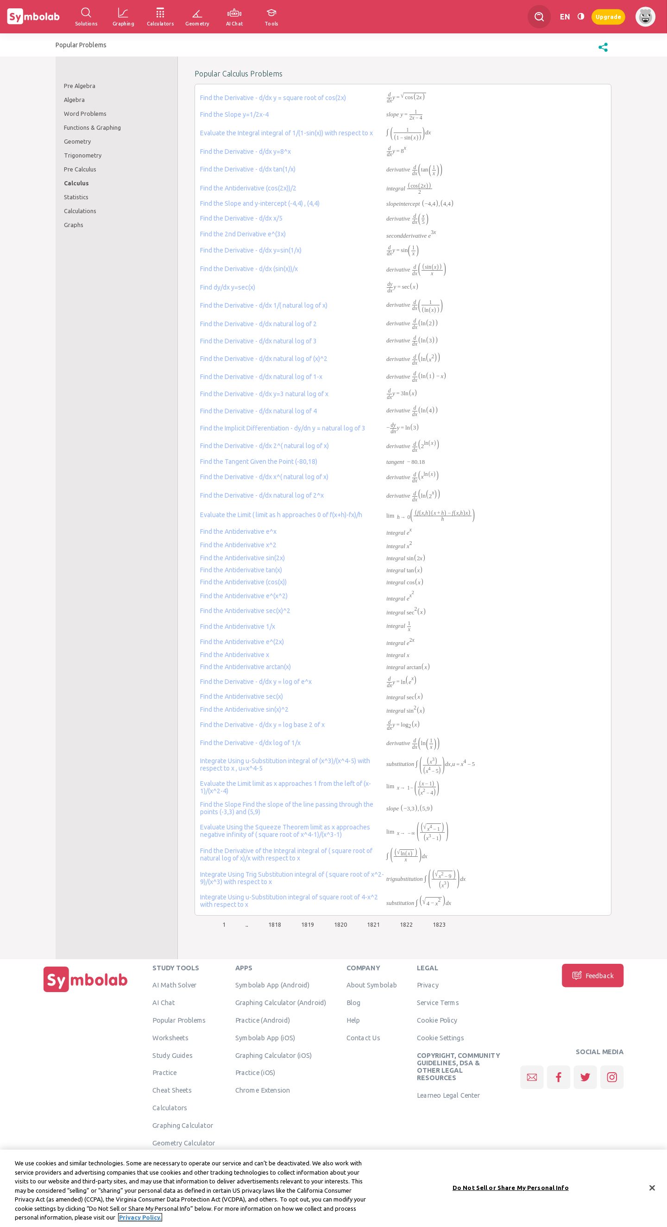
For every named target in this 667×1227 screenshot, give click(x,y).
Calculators (169, 1107)
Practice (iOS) (255, 1072)
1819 (307, 924)
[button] (603, 52)
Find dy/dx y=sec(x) (227, 287)
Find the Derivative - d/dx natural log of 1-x (261, 376)
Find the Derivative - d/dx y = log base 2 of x (262, 724)
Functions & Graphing (92, 127)
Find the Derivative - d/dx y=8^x (245, 151)
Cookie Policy (437, 1020)
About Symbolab (371, 984)
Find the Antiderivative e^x (238, 531)
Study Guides (172, 1055)
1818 (274, 924)
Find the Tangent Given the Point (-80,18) (258, 461)
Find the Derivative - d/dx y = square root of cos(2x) (273, 97)
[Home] (86, 992)
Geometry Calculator (183, 1142)
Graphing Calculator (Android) (281, 1002)
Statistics (76, 197)
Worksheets (170, 1037)
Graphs (73, 224)
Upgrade (608, 16)
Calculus (76, 183)
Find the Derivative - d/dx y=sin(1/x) (251, 250)
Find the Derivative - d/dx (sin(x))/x (249, 268)
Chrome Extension (262, 1090)
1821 (373, 924)
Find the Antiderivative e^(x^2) (244, 596)
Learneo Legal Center (448, 1095)
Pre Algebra (79, 85)
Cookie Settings (440, 1037)
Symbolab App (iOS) (265, 1037)
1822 (406, 924)
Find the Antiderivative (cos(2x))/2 (248, 188)
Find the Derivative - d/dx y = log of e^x (256, 681)
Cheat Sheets (172, 1090)
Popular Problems (179, 1020)
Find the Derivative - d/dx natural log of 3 (258, 341)
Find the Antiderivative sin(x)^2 (244, 709)
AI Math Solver (174, 984)
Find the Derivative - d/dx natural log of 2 (258, 324)
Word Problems (85, 113)
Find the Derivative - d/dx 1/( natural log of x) (263, 305)
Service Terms (438, 1002)
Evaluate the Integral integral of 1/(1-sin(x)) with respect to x (286, 133)
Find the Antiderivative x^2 (238, 545)
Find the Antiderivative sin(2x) (242, 558)
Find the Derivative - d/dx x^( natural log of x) (264, 477)
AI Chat (163, 1002)
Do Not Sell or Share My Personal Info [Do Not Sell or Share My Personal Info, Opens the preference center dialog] (511, 1191)
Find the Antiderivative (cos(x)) (243, 582)
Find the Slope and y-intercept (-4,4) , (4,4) (260, 203)
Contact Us (363, 1037)
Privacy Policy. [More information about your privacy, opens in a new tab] (140, 1221)
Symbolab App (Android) (272, 984)
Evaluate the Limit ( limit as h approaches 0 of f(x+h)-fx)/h (281, 515)
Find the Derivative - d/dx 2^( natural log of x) (264, 445)
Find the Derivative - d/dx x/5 (241, 218)
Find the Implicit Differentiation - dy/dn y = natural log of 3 (282, 428)
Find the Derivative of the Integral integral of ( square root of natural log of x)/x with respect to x (286, 854)
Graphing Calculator (182, 1125)
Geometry (77, 141)
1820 (340, 924)
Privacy (428, 984)
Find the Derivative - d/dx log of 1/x (250, 742)
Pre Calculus (80, 169)
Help (353, 1020)
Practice (164, 1072)
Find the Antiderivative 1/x (237, 626)
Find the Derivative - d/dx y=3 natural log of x (264, 394)
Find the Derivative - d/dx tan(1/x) (248, 169)
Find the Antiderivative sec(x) (241, 696)
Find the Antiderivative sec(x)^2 (245, 610)
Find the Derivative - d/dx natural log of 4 (258, 411)
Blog (353, 1002)
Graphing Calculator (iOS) (273, 1055)
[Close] (652, 1191)
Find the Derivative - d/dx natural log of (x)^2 (263, 358)
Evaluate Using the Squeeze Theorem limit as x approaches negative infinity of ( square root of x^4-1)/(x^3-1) (285, 830)
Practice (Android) (262, 1020)
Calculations (80, 211)
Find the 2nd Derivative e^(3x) (243, 234)
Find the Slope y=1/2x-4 (234, 114)
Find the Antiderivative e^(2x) (242, 641)
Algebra (74, 99)
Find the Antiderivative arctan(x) (245, 666)
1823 (439, 924)
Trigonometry (82, 155)
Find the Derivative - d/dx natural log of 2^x (262, 495)
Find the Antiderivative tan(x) (241, 570)
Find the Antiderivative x (234, 654)
